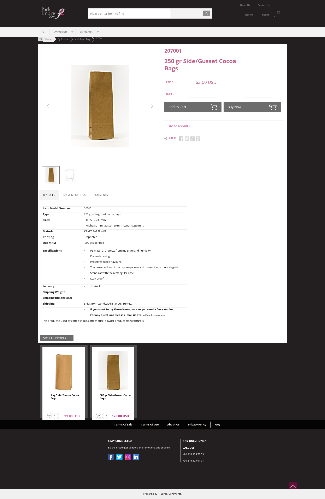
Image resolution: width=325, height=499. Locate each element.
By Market (86, 32)
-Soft (162, 493)
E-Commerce (173, 493)
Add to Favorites (179, 125)
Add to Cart (193, 106)
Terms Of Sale (123, 424)
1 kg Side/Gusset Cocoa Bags (65, 397)
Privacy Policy (197, 424)
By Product (60, 32)
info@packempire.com (152, 315)
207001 (173, 50)
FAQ (217, 424)
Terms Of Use (150, 424)
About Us (173, 424)
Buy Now (252, 106)
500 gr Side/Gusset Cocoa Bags (115, 397)
